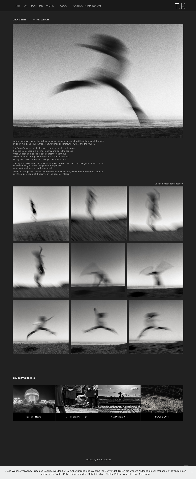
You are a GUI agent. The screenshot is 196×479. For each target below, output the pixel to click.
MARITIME (37, 5)
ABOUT (64, 5)
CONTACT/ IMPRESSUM (87, 5)
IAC (26, 5)
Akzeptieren (130, 474)
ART (18, 5)
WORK (50, 5)
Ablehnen (144, 474)
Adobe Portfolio (104, 459)
